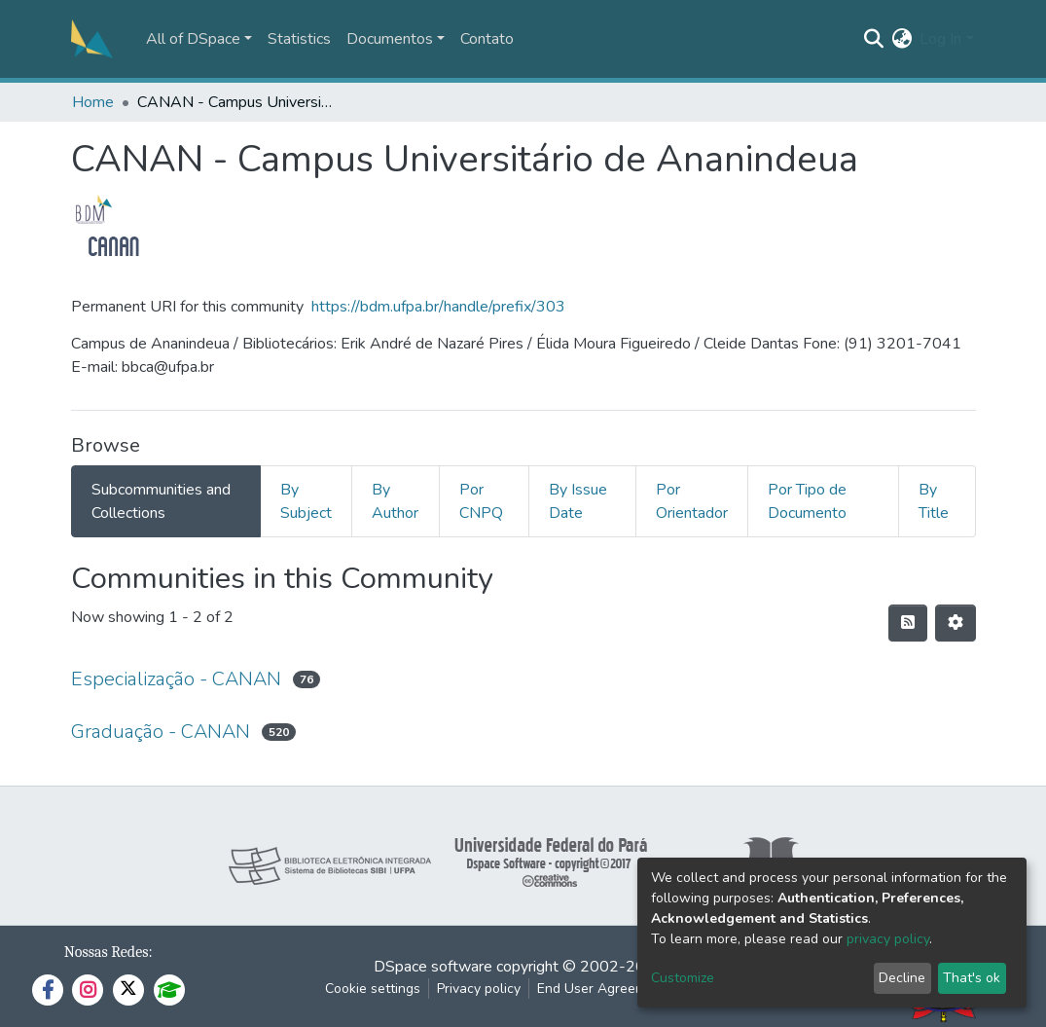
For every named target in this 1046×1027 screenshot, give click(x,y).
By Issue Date (578, 501)
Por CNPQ (481, 501)
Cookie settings (372, 988)
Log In (940, 39)
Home (93, 102)
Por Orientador (692, 501)
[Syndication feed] (907, 623)
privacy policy (888, 939)
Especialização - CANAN (176, 679)
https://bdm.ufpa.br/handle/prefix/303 (438, 306)
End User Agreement (602, 988)
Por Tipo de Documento (807, 501)
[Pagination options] (955, 623)
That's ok (971, 978)
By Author (395, 501)
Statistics (299, 39)
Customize (682, 978)
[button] (901, 39)
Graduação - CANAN (160, 731)
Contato (487, 39)
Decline (902, 978)
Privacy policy (479, 988)
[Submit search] (873, 39)
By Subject (306, 501)
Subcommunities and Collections (161, 501)
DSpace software (433, 966)
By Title (934, 501)
